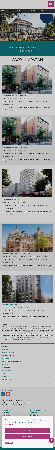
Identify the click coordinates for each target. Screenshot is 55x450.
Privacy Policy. (10, 424)
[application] (51, 441)
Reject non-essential (28, 436)
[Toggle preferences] (9, 442)
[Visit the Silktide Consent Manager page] (48, 443)
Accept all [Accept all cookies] (27, 430)
